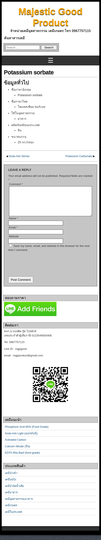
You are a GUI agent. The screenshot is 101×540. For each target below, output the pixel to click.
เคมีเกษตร (11, 510)
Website (14, 241)
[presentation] (40, 267)
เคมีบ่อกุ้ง (10, 484)
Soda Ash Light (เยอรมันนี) (21, 438)
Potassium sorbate (29, 72)
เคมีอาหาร (11, 497)
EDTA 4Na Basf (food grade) (22, 457)
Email (13, 232)
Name (13, 223)
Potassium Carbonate (78, 156)
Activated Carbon (15, 444)
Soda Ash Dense (19, 156)
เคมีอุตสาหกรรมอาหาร (19, 504)
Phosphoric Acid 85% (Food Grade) (27, 431)
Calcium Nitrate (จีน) (17, 451)
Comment (16, 184)
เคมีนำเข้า (11, 478)
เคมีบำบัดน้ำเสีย (14, 491)
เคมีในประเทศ (13, 517)
